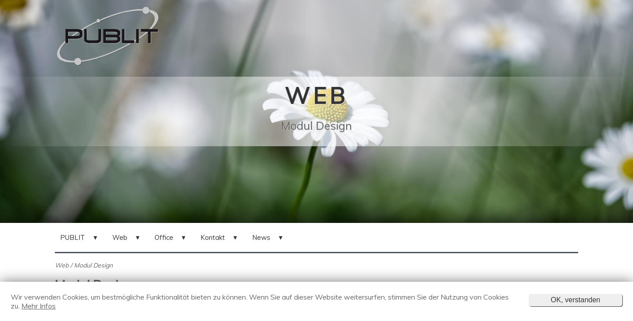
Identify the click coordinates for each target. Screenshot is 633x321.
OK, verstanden (575, 300)
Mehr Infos (38, 305)
